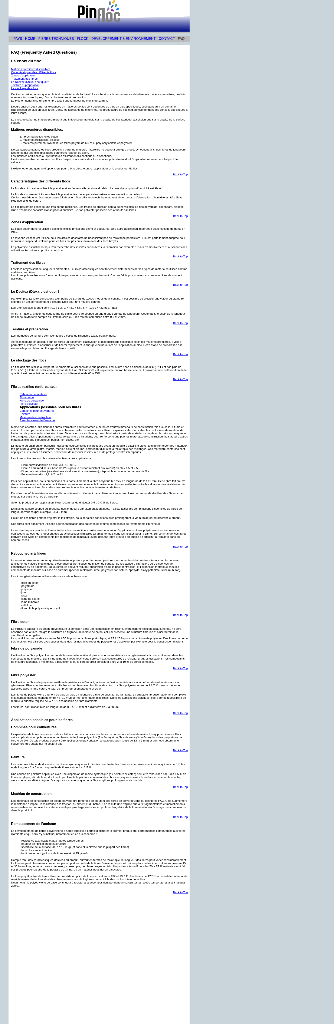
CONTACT (167, 38)
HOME (30, 38)
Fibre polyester (29, 403)
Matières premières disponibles (30, 69)
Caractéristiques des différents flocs (33, 72)
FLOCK (82, 38)
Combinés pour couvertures (37, 410)
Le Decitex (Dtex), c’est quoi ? (30, 81)
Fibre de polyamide (32, 400)
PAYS (17, 38)
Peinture (25, 414)
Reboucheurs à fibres (33, 394)
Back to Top (180, 174)
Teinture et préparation (25, 85)
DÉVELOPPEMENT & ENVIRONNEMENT (123, 38)
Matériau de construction (35, 417)
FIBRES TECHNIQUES (56, 38)
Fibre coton (27, 397)
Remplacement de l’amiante (37, 420)
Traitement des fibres (24, 78)
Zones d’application (23, 75)
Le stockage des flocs (24, 88)
